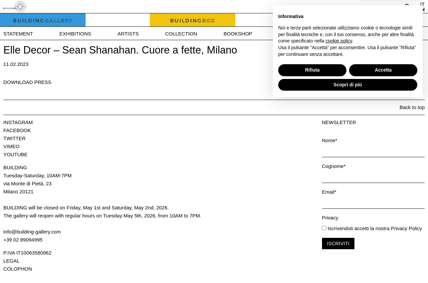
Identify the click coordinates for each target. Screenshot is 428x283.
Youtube (15, 154)
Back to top (412, 107)
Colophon (17, 269)
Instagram (18, 122)
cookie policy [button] (339, 221)
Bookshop (237, 33)
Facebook (17, 130)
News (286, 33)
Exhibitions (75, 33)
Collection (181, 33)
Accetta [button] (383, 250)
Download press (27, 82)
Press (328, 33)
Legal (11, 261)
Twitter (14, 138)
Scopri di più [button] (348, 264)
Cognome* (334, 166)
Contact (375, 33)
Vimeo (11, 146)
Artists (128, 33)
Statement (18, 33)
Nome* (329, 140)
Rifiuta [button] (312, 250)
